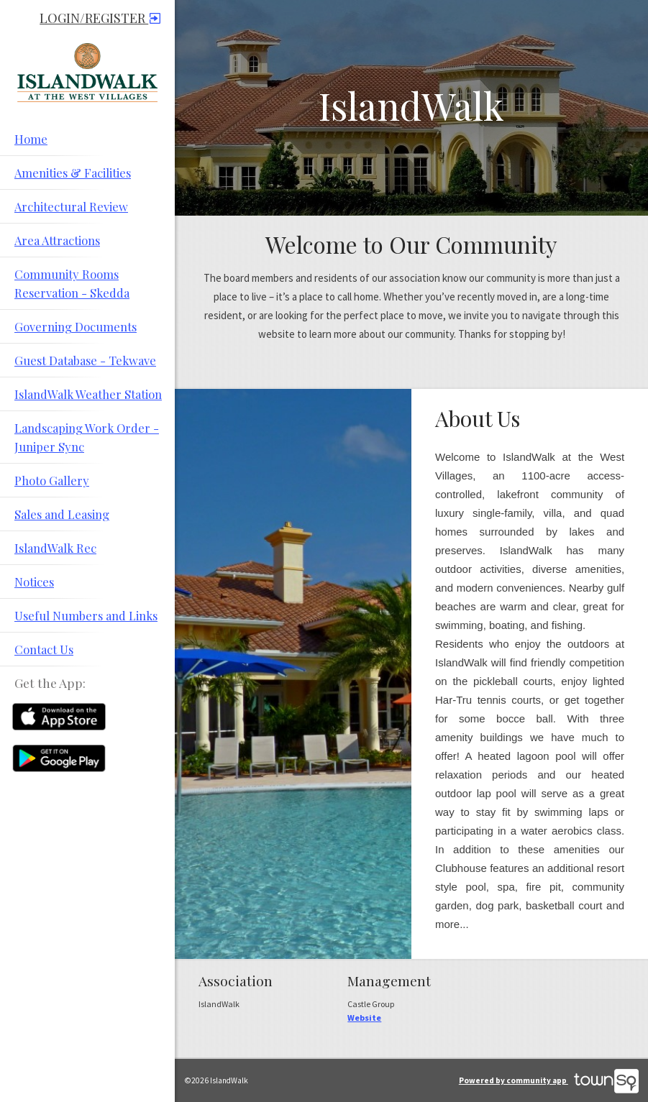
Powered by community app (549, 1080)
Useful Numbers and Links (86, 615)
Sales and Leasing (61, 514)
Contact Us (43, 649)
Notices (34, 581)
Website (364, 1017)
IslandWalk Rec (55, 548)
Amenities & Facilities (72, 172)
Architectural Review (71, 206)
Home (30, 139)
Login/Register (100, 18)
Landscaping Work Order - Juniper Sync (86, 437)
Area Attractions (57, 240)
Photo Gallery (51, 480)
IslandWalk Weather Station (88, 394)
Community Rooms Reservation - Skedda (71, 283)
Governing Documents (75, 326)
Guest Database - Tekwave (85, 360)
